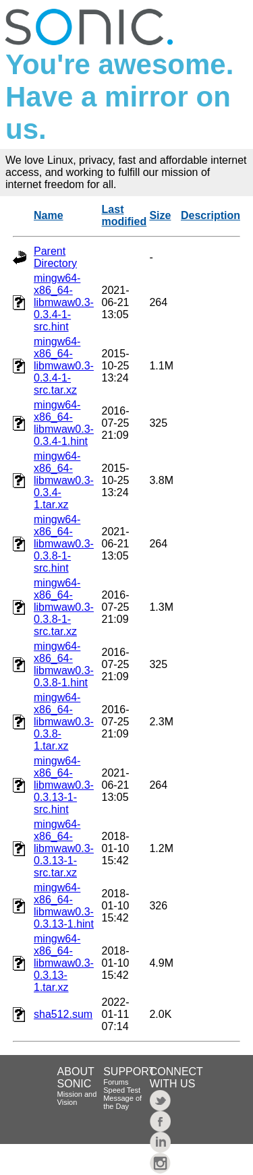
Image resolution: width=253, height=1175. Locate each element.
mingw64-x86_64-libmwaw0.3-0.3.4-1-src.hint (64, 302)
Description (210, 215)
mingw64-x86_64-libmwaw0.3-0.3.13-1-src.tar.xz (64, 848)
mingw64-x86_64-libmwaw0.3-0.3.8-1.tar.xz (64, 722)
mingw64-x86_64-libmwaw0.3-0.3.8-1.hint (64, 664)
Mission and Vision (77, 1098)
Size (160, 215)
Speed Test (121, 1090)
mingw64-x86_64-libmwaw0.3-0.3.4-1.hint (64, 423)
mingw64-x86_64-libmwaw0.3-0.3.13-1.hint (64, 906)
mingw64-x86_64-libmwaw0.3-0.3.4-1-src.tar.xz (64, 366)
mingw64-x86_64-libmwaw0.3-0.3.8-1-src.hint (64, 544)
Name (48, 215)
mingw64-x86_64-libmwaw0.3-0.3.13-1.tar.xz (64, 963)
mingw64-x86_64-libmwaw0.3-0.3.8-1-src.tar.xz (64, 607)
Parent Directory (55, 257)
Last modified (124, 215)
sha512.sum (63, 1014)
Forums (115, 1082)
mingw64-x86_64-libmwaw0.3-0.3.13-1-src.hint (64, 785)
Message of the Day (122, 1102)
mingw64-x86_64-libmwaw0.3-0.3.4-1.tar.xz (64, 480)
